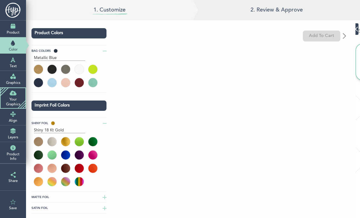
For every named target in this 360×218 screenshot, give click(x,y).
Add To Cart (324, 36)
